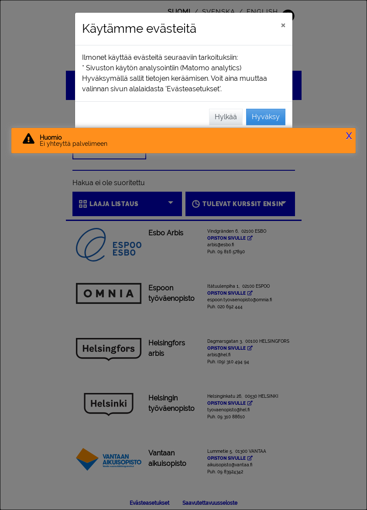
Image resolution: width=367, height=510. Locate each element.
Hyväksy (266, 117)
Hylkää (226, 117)
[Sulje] (283, 25)
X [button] (349, 136)
